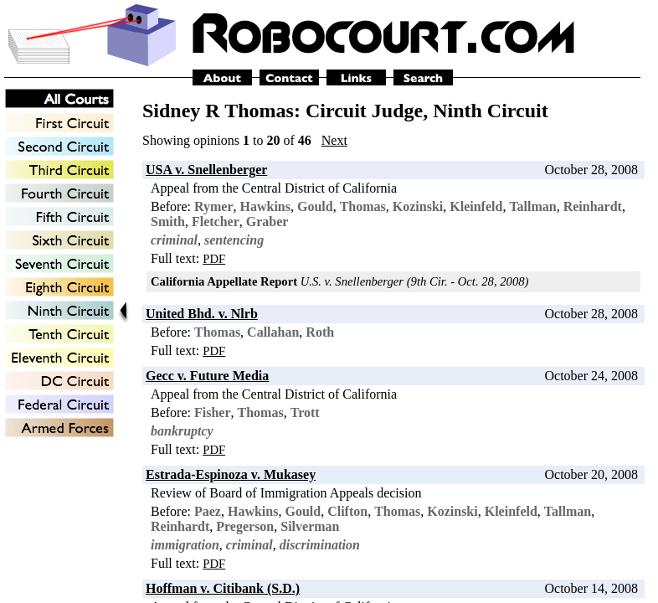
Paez (207, 511)
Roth (320, 332)
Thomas (363, 206)
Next (334, 140)
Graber (267, 221)
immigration (185, 545)
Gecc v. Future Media (207, 375)
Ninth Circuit (490, 110)
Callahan (273, 332)
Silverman (309, 526)
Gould (315, 206)
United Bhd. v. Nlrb (202, 314)
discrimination (320, 545)
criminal (174, 240)
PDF (214, 258)
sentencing (234, 240)
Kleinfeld (476, 206)
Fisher (212, 412)
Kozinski (418, 206)
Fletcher (215, 221)
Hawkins (265, 206)
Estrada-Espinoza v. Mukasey (231, 474)
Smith (168, 221)
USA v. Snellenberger (206, 169)
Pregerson (245, 526)
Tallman (532, 206)
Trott (305, 412)
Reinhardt (592, 206)
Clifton (347, 511)
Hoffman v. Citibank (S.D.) (223, 588)
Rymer (214, 206)
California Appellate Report (224, 281)
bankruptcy (182, 431)
